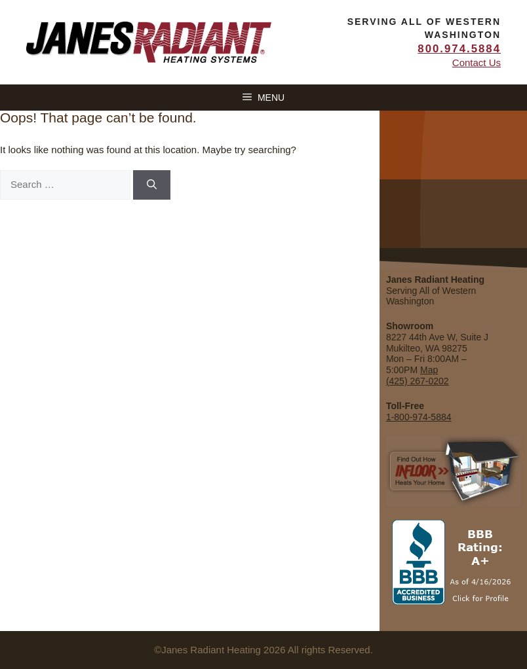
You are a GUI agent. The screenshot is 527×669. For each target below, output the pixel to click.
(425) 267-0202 (417, 381)
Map (429, 370)
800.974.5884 (459, 49)
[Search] (151, 185)
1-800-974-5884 (419, 417)
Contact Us (476, 62)
